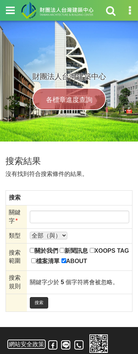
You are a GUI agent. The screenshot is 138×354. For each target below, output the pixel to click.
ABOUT (76, 261)
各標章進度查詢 (69, 100)
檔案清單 (48, 261)
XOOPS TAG (112, 251)
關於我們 (46, 251)
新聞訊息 (76, 251)
